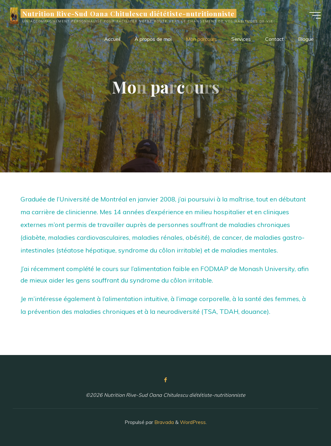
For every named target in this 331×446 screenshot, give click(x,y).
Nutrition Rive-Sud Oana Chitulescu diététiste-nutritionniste (128, 13)
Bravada (163, 422)
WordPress (193, 422)
